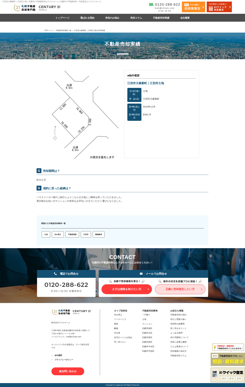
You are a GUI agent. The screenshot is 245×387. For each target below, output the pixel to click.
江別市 (85, 234)
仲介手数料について (179, 337)
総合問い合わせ (68, 371)
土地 (46, 234)
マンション (147, 324)
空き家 (117, 333)
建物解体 (98, 234)
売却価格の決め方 (178, 351)
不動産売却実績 (161, 17)
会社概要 (185, 17)
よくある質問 (176, 333)
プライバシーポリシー (64, 360)
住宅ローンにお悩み (123, 337)
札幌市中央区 (148, 346)
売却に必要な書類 (178, 342)
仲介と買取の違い (178, 319)
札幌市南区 (147, 328)
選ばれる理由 (87, 17)
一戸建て (146, 315)
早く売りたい (120, 342)
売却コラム (136, 17)
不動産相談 (72, 234)
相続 (116, 324)
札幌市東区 (147, 337)
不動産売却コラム (178, 355)
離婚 (116, 328)
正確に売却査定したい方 (180, 289)
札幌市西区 (147, 342)
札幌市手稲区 (148, 351)
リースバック (120, 319)
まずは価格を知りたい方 (126, 289)
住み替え (57, 234)
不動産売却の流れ (178, 315)
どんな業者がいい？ (179, 346)
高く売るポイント (178, 328)
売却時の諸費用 (177, 324)
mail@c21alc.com (164, 8)
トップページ (62, 17)
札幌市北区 (147, 333)
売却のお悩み (112, 17)
